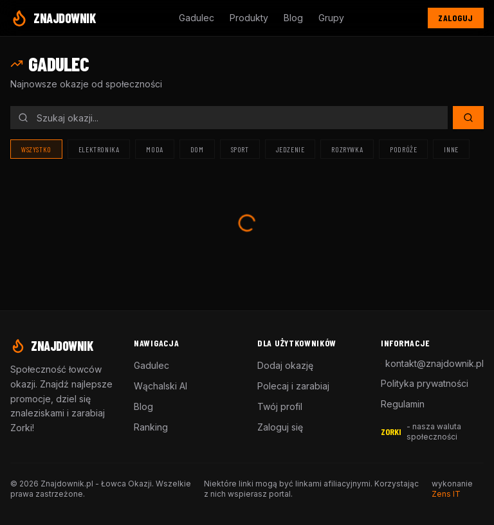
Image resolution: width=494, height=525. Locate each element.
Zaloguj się (280, 427)
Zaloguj (455, 17)
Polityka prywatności (424, 383)
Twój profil (279, 406)
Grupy (331, 17)
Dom (197, 149)
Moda (154, 149)
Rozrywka (347, 149)
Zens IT (446, 494)
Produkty (249, 17)
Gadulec (196, 17)
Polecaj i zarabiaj (293, 385)
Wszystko (36, 149)
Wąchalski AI (160, 385)
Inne (451, 149)
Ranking (151, 427)
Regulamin (403, 403)
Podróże (403, 149)
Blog (293, 17)
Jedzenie (290, 149)
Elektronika (99, 149)
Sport (240, 149)
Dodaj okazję (285, 365)
